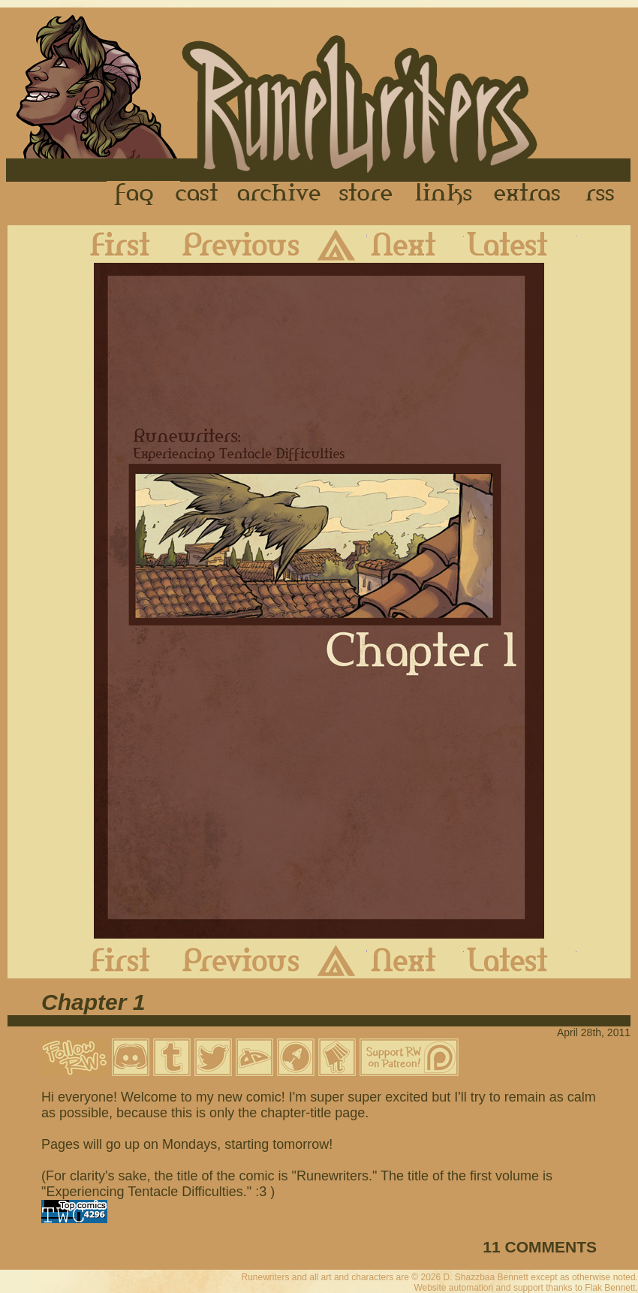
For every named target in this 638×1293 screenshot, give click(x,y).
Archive (279, 194)
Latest (520, 244)
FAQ (135, 194)
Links (444, 194)
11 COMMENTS (540, 1246)
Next (415, 244)
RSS (604, 194)
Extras (530, 194)
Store (366, 194)
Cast (198, 194)
